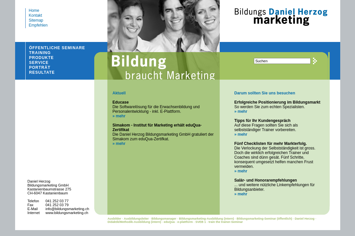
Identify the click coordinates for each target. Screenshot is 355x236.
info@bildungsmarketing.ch (67, 209)
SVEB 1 (200, 222)
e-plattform (185, 222)
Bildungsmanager (163, 218)
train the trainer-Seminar (226, 222)
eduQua (169, 222)
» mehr (118, 116)
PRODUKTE (41, 57)
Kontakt (35, 15)
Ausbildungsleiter (136, 218)
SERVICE (39, 62)
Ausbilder (114, 218)
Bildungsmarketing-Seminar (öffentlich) (264, 218)
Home (34, 10)
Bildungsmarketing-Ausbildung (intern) (206, 218)
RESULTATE (42, 72)
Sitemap (36, 20)
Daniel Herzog (305, 218)
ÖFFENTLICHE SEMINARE (57, 48)
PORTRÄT (40, 67)
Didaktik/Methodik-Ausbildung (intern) (134, 222)
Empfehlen (38, 25)
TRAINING (40, 52)
